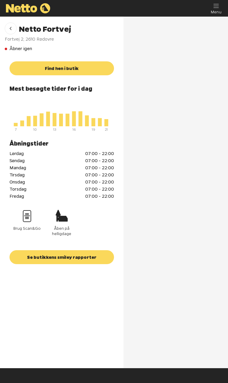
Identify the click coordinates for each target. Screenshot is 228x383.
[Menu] (216, 8)
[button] (11, 28)
